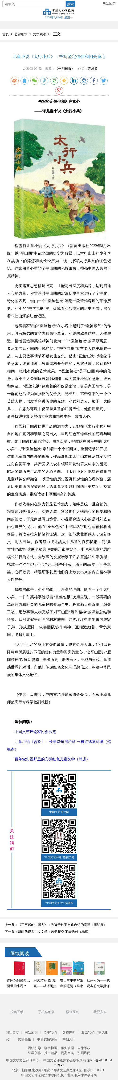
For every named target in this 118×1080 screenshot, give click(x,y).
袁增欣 (93, 68)
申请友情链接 (47, 1039)
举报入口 (69, 1039)
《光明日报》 (65, 68)
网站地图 (109, 4)
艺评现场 (21, 34)
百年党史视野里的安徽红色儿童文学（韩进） (52, 759)
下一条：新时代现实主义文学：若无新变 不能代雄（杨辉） (48, 932)
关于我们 (50, 1033)
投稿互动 (17, 1012)
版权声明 (69, 1033)
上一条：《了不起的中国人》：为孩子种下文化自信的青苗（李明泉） (56, 925)
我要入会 (100, 1012)
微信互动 (72, 1012)
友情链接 (24, 1039)
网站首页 (12, 1033)
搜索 (70, 4)
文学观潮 (39, 34)
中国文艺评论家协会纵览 (35, 732)
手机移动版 (46, 1012)
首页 (5, 34)
